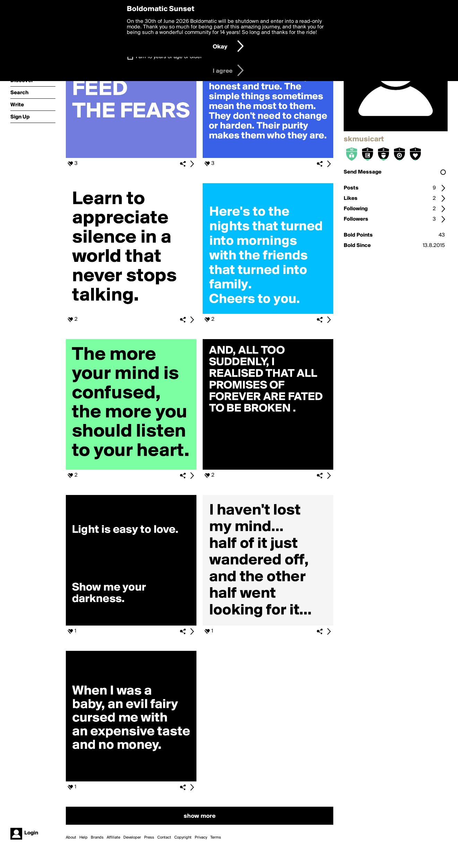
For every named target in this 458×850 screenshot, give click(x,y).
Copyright (183, 837)
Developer (132, 837)
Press (149, 837)
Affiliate (113, 837)
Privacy (201, 837)
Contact (164, 837)
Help (83, 837)
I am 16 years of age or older (169, 57)
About (71, 837)
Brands (97, 837)
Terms (215, 837)
